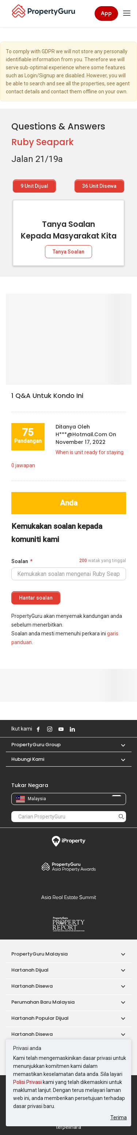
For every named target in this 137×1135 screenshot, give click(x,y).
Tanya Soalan (68, 252)
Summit (68, 897)
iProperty (68, 841)
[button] (119, 744)
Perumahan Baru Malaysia (43, 1002)
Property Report (68, 924)
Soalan (19, 561)
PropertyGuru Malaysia (39, 953)
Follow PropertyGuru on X (82, 729)
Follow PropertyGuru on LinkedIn (72, 729)
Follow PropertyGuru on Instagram (49, 729)
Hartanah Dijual (30, 970)
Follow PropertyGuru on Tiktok (91, 729)
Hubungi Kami (27, 759)
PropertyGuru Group (36, 744)
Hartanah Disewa (32, 986)
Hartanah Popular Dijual (40, 1018)
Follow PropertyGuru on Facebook (38, 729)
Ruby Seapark (42, 142)
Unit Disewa (99, 186)
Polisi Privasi (27, 1082)
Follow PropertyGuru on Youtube (61, 729)
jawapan (23, 465)
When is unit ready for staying (89, 452)
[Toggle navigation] (126, 13)
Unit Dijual (34, 186)
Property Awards (68, 867)
